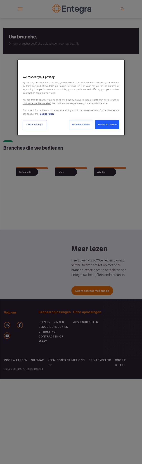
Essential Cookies (81, 124)
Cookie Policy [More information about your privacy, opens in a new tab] (47, 113)
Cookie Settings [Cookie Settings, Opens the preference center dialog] (35, 124)
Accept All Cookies (107, 124)
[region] (71, 97)
